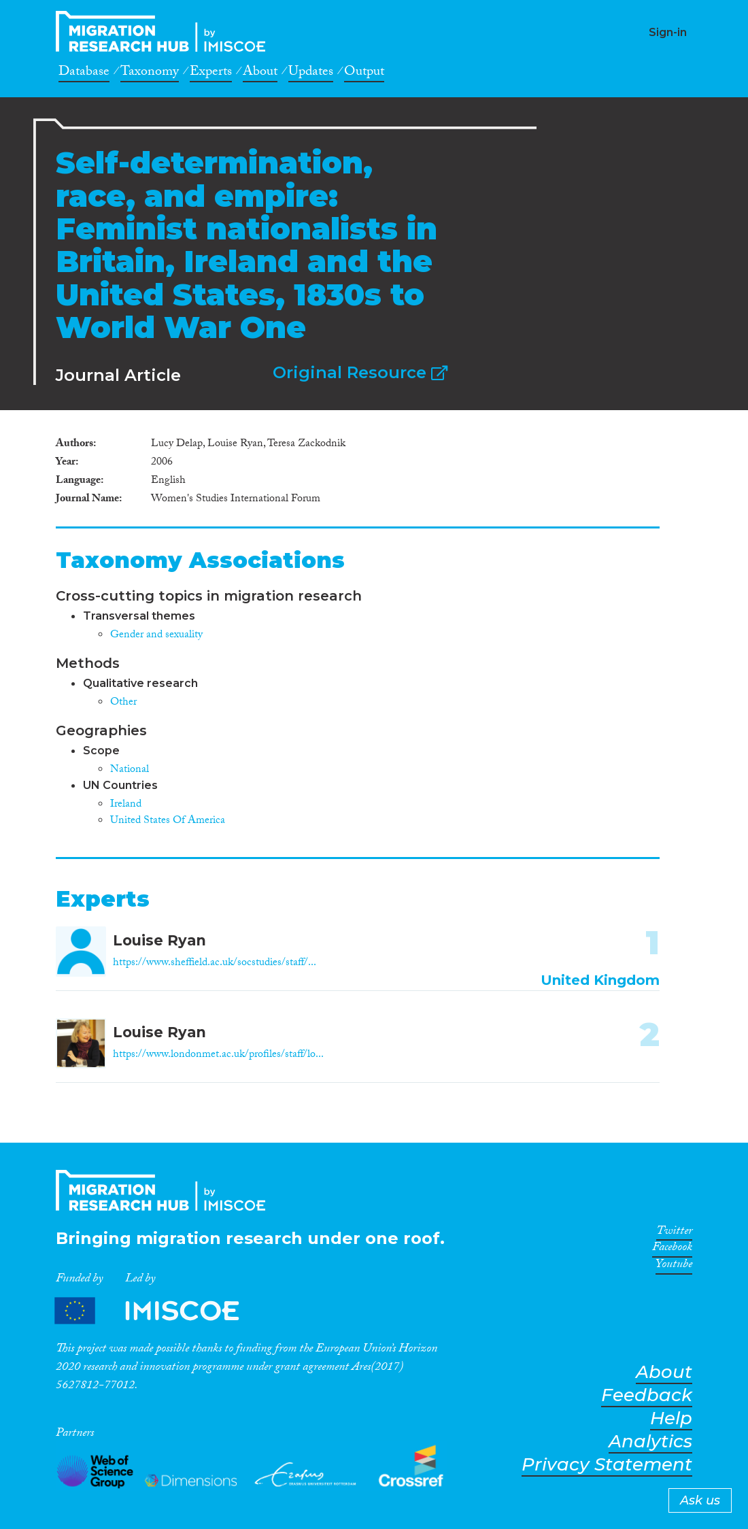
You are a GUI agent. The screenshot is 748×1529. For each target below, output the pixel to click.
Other (123, 703)
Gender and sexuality (156, 635)
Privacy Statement (607, 1464)
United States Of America (167, 821)
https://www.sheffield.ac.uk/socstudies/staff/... (214, 963)
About (260, 73)
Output (364, 73)
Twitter (674, 1233)
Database (83, 73)
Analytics (650, 1441)
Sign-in (668, 32)
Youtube (674, 1266)
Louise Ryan (159, 940)
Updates (310, 73)
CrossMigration (164, 31)
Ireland (125, 805)
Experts (211, 73)
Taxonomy (149, 73)
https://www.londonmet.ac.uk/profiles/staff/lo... (218, 1055)
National (129, 770)
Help (671, 1418)
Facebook (672, 1249)
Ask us (700, 1500)
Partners (158, 1311)
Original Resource (360, 372)
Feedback (646, 1395)
